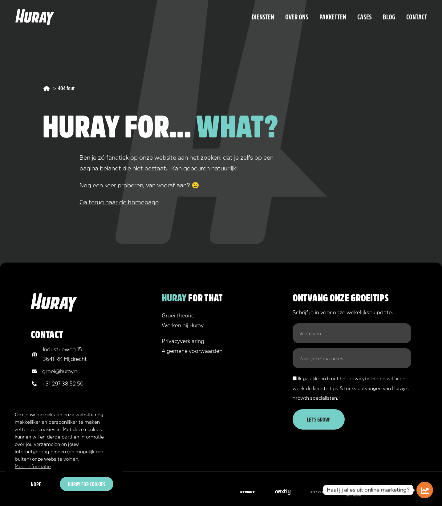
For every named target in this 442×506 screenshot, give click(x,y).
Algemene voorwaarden (192, 350)
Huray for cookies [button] (86, 484)
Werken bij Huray (183, 325)
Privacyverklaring (183, 341)
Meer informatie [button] (33, 465)
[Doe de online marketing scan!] (424, 490)
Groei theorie (178, 315)
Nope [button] (36, 484)
